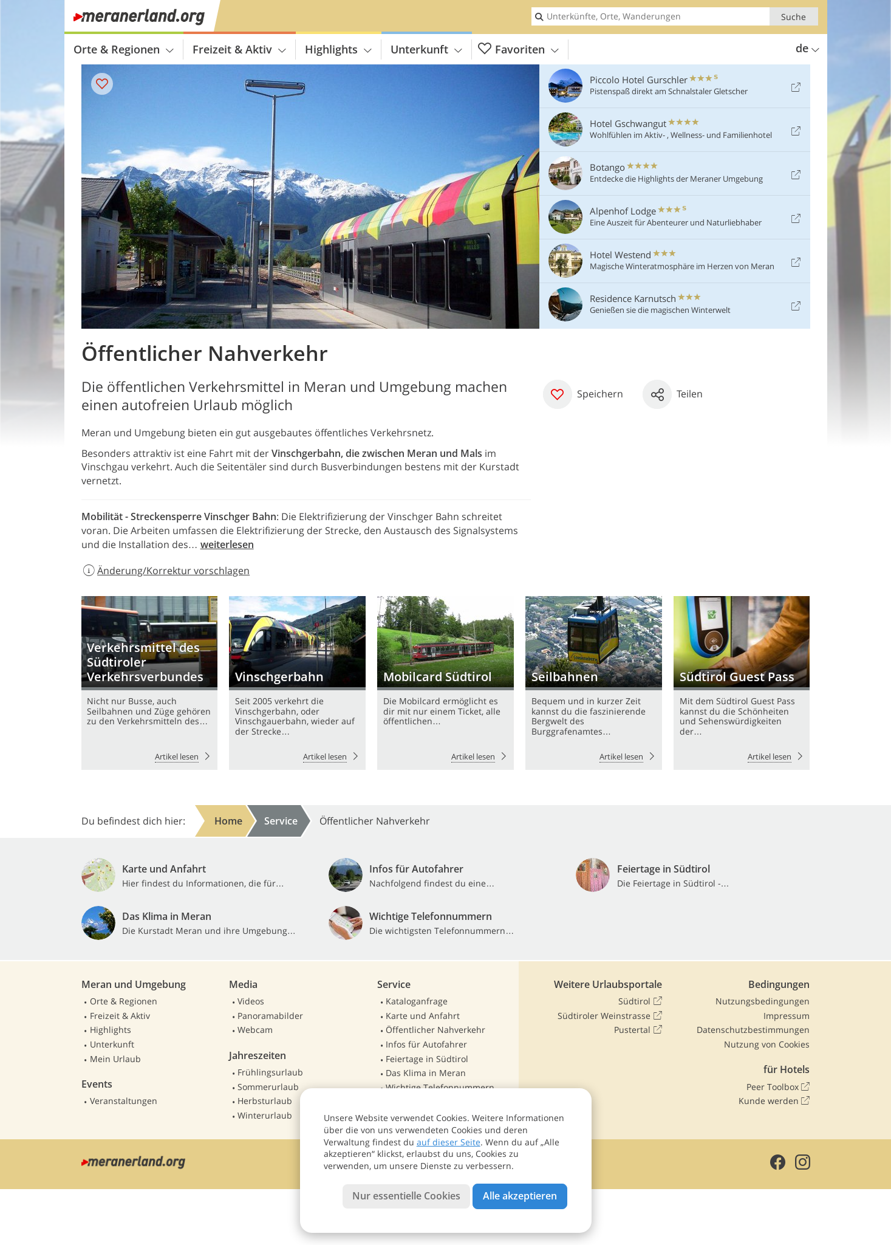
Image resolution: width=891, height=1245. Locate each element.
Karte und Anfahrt (423, 1015)
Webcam (255, 1029)
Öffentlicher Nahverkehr (435, 1029)
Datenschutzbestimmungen (753, 1029)
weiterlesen (227, 544)
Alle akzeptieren (520, 1195)
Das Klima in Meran (426, 1073)
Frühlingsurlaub (270, 1072)
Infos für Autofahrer (426, 1044)
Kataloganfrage (417, 1001)
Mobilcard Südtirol (445, 683)
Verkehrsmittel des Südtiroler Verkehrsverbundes (149, 683)
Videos (250, 1001)
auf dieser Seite (448, 1142)
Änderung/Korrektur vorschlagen (165, 570)
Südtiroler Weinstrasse (609, 1016)
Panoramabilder (270, 1015)
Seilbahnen (593, 683)
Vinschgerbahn (297, 683)
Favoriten (518, 49)
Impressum (786, 1015)
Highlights (338, 49)
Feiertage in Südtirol (427, 1059)
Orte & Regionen (123, 49)
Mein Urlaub (115, 1059)
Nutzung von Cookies (767, 1044)
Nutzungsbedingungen (762, 1001)
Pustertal (637, 1030)
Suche (793, 16)
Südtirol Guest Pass (742, 683)
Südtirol (639, 1001)
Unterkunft (426, 49)
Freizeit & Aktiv (239, 49)
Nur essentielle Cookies (406, 1195)
